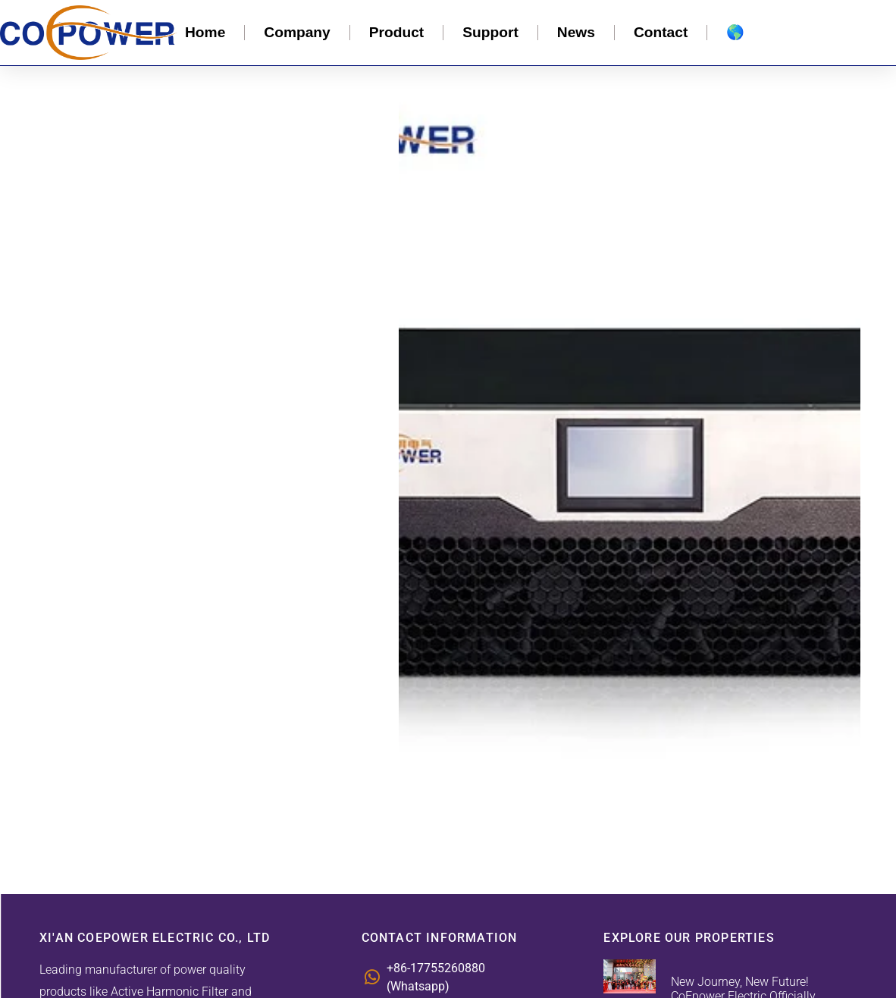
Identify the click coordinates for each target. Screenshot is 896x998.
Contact (661, 32)
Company (297, 32)
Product (397, 32)
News (576, 32)
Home (205, 32)
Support (490, 32)
